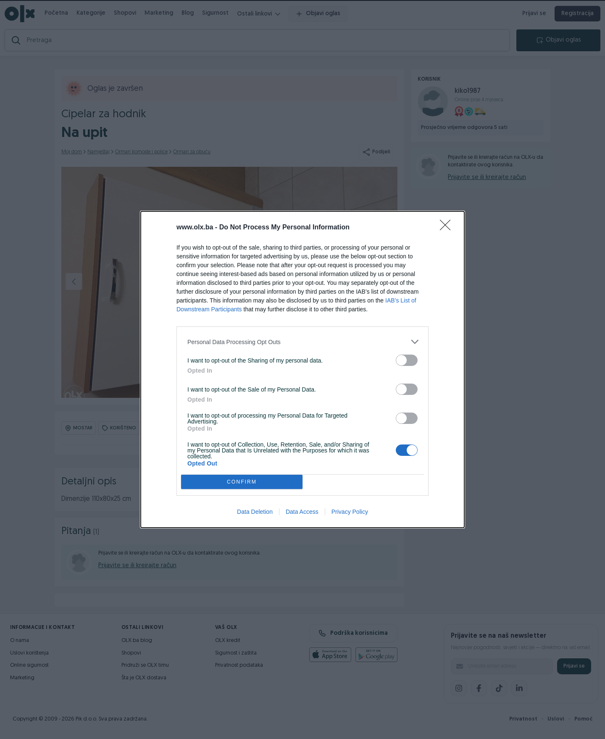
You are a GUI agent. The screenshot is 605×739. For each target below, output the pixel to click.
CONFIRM (242, 482)
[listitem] (302, 341)
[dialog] (302, 369)
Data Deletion (255, 511)
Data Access (302, 511)
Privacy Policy (349, 511)
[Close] (448, 228)
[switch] (407, 360)
